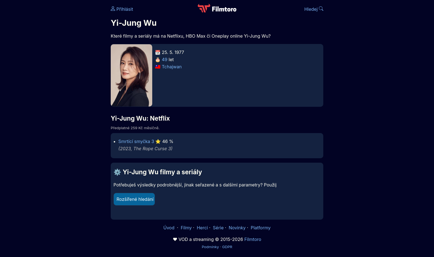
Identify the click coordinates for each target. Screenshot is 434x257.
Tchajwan (172, 66)
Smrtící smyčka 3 (136, 141)
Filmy (186, 227)
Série (218, 227)
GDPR (227, 247)
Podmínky (210, 247)
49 (164, 59)
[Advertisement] (70, 85)
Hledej (313, 9)
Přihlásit (122, 9)
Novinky (237, 227)
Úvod (169, 227)
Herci (202, 227)
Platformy (261, 227)
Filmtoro (252, 239)
